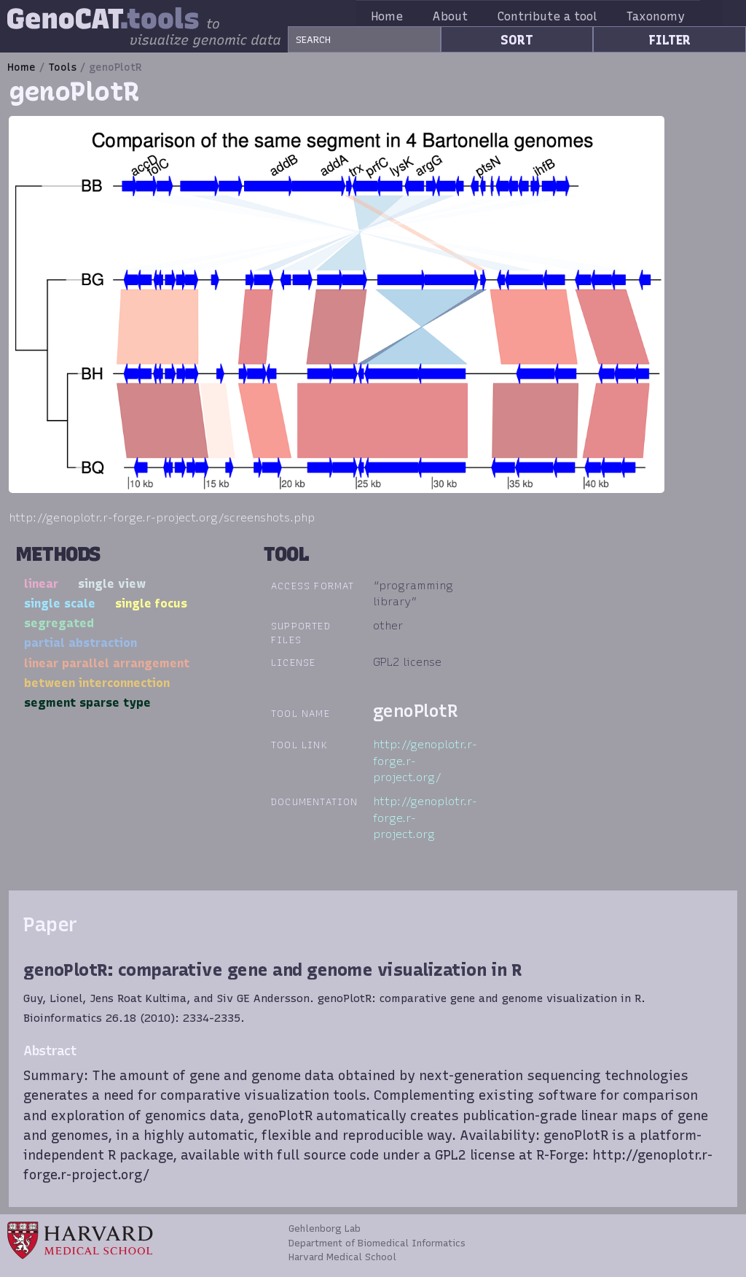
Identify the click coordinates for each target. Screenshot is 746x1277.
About (467, 16)
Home (404, 16)
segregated (59, 623)
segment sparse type (87, 702)
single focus (151, 603)
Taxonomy (673, 16)
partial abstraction (80, 642)
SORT (516, 40)
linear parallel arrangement (106, 663)
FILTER (669, 40)
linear (41, 583)
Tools (62, 67)
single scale (59, 603)
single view (112, 583)
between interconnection (97, 682)
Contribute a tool (564, 16)
